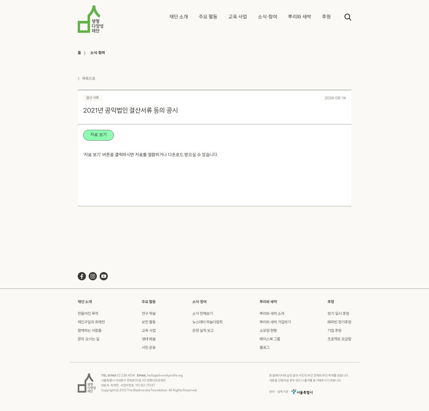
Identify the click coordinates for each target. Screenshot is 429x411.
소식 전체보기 (202, 314)
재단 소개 (85, 302)
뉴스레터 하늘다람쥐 (207, 322)
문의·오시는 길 (88, 339)
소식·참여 (97, 53)
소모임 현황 (268, 331)
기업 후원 (334, 331)
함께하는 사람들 (90, 331)
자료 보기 (98, 135)
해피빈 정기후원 (339, 322)
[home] (90, 19)
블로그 (264, 348)
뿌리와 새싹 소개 (272, 314)
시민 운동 (149, 348)
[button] (178, 17)
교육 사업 (149, 331)
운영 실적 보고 (203, 331)
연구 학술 (149, 314)
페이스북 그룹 (270, 339)
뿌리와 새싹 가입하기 (275, 322)
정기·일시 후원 (338, 314)
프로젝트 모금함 (339, 339)
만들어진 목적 (88, 314)
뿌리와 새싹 (268, 302)
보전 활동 (149, 322)
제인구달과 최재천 (91, 322)
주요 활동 (149, 302)
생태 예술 (149, 339)
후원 (330, 302)
